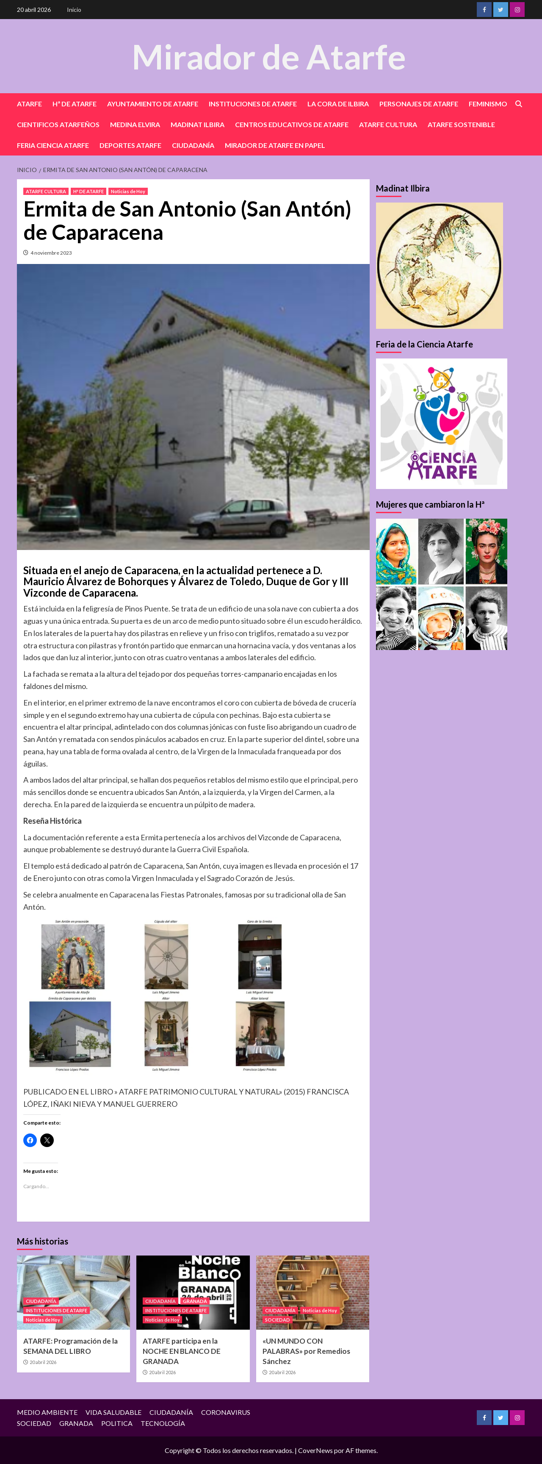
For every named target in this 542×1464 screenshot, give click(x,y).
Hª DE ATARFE (75, 104)
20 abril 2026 (43, 1362)
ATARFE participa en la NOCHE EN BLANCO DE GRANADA (182, 1351)
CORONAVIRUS (225, 1412)
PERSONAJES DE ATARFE (418, 104)
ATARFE (29, 104)
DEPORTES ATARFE (130, 145)
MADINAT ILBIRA (197, 124)
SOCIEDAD (277, 1319)
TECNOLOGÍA (163, 1423)
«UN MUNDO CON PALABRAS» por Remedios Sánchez (306, 1351)
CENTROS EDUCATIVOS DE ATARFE (291, 124)
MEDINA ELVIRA (135, 124)
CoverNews (315, 1450)
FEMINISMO (488, 104)
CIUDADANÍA (193, 145)
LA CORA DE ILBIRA (338, 104)
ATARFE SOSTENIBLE (461, 124)
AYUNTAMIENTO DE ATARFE (152, 104)
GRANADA (195, 1301)
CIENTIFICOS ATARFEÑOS (58, 124)
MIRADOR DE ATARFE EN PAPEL (275, 145)
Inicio (74, 9)
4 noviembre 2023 (51, 253)
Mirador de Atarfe (268, 55)
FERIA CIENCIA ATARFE (53, 145)
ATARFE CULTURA (388, 124)
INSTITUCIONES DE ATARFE (253, 104)
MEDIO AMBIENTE (47, 1412)
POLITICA (117, 1423)
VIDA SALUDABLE (113, 1412)
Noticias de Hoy (128, 191)
